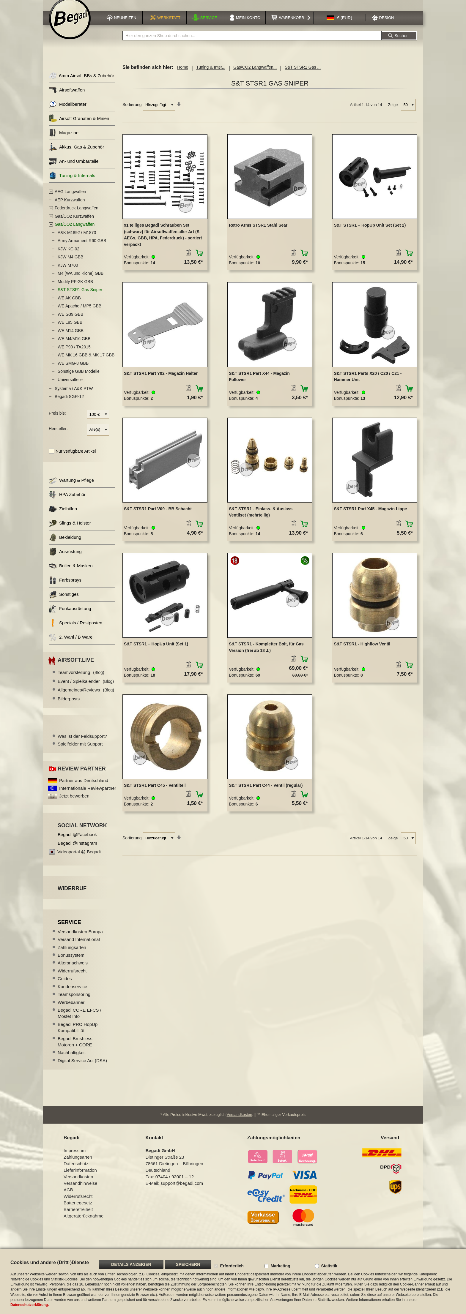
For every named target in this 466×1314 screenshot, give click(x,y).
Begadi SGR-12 (69, 403)
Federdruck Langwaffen (76, 214)
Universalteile (70, 385)
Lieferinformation (80, 1177)
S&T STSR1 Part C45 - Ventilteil (155, 791)
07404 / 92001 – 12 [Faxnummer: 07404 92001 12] (174, 1184)
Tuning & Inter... (210, 73)
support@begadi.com (181, 1190)
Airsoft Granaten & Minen (79, 125)
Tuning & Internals (72, 182)
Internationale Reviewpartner (87, 794)
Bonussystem (71, 961)
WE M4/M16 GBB (74, 345)
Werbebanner (71, 1008)
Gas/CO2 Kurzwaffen (74, 222)
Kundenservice (72, 992)
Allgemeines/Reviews (86, 696)
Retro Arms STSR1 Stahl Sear (258, 231)
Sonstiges (64, 601)
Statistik (329, 1266)
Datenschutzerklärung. (29, 1305)
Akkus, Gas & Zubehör (76, 153)
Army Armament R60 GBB (82, 247)
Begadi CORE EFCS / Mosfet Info (79, 1019)
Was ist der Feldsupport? (82, 742)
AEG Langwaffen (70, 198)
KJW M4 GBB (70, 263)
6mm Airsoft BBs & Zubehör (81, 82)
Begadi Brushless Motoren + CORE (75, 1048)
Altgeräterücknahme (83, 1223)
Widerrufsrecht (72, 977)
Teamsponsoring (74, 1000)
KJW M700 (68, 271)
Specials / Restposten (75, 629)
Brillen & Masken (71, 572)
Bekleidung (65, 544)
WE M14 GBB (71, 336)
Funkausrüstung (70, 615)
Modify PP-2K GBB (75, 287)
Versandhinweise (80, 1190)
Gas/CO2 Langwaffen (75, 230)
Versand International (79, 945)
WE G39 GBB (70, 320)
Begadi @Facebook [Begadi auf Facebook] (77, 841)
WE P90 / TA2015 (74, 353)
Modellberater (67, 111)
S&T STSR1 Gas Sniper (80, 296)
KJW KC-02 (68, 255)
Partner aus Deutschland (83, 786)
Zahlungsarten (72, 953)
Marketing (280, 1266)
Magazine (63, 139)
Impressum (75, 1157)
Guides (65, 985)
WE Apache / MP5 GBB (79, 312)
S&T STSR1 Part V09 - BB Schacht (158, 515)
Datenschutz (76, 1171)
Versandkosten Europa (80, 937)
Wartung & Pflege (71, 487)
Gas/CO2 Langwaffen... (255, 73)
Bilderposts (69, 704)
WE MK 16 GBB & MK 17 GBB (86, 361)
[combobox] (252, 42)
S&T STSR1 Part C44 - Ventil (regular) (266, 791)
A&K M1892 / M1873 (77, 238)
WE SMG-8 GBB (73, 369)
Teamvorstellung (81, 678)
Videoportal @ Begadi (79, 858)
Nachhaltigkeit (72, 1059)
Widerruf (72, 895)
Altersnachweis (73, 969)
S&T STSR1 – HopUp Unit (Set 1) (156, 650)
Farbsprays (65, 586)
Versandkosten (239, 1122)
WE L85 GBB (70, 328)
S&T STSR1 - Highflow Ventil (362, 650)
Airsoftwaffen (67, 96)
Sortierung (132, 111)
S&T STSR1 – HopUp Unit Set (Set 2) (370, 231)
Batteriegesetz (78, 1210)
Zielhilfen (63, 515)
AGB (68, 1197)
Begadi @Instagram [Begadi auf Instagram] (77, 849)
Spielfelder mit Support (80, 750)
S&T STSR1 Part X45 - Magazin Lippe (370, 515)
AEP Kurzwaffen (70, 206)
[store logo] (70, 26)
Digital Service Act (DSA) (82, 1066)
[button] (339, 24)
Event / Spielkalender (86, 687)
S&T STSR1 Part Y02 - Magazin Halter (161, 379)
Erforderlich (231, 1266)
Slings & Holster (70, 529)
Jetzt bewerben (74, 802)
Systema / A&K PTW (74, 394)
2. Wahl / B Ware (70, 643)
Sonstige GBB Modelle (79, 377)
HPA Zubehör (67, 501)
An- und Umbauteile (74, 168)
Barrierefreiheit (78, 1216)
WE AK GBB (69, 304)
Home (182, 73)
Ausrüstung (65, 558)
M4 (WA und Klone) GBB (80, 279)
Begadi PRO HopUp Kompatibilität (77, 1033)
